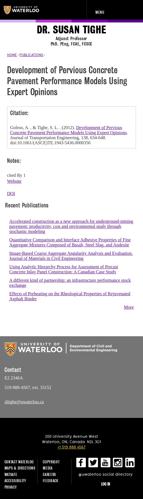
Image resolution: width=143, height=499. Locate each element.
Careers (49, 474)
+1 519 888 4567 (71, 447)
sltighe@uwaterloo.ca (24, 401)
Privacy (11, 487)
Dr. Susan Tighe (71, 30)
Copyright (51, 461)
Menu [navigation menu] (99, 12)
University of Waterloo (27, 10)
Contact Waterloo (19, 461)
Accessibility (15, 480)
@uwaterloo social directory (106, 474)
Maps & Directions (20, 468)
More (129, 307)
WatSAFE (11, 474)
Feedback (50, 480)
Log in (105, 484)
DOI (11, 193)
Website (14, 181)
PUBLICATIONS (31, 54)
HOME (12, 54)
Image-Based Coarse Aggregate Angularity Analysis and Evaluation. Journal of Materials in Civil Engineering (71, 256)
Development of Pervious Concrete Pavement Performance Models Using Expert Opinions (68, 130)
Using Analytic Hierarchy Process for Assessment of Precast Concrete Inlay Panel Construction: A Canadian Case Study (63, 269)
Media (48, 468)
